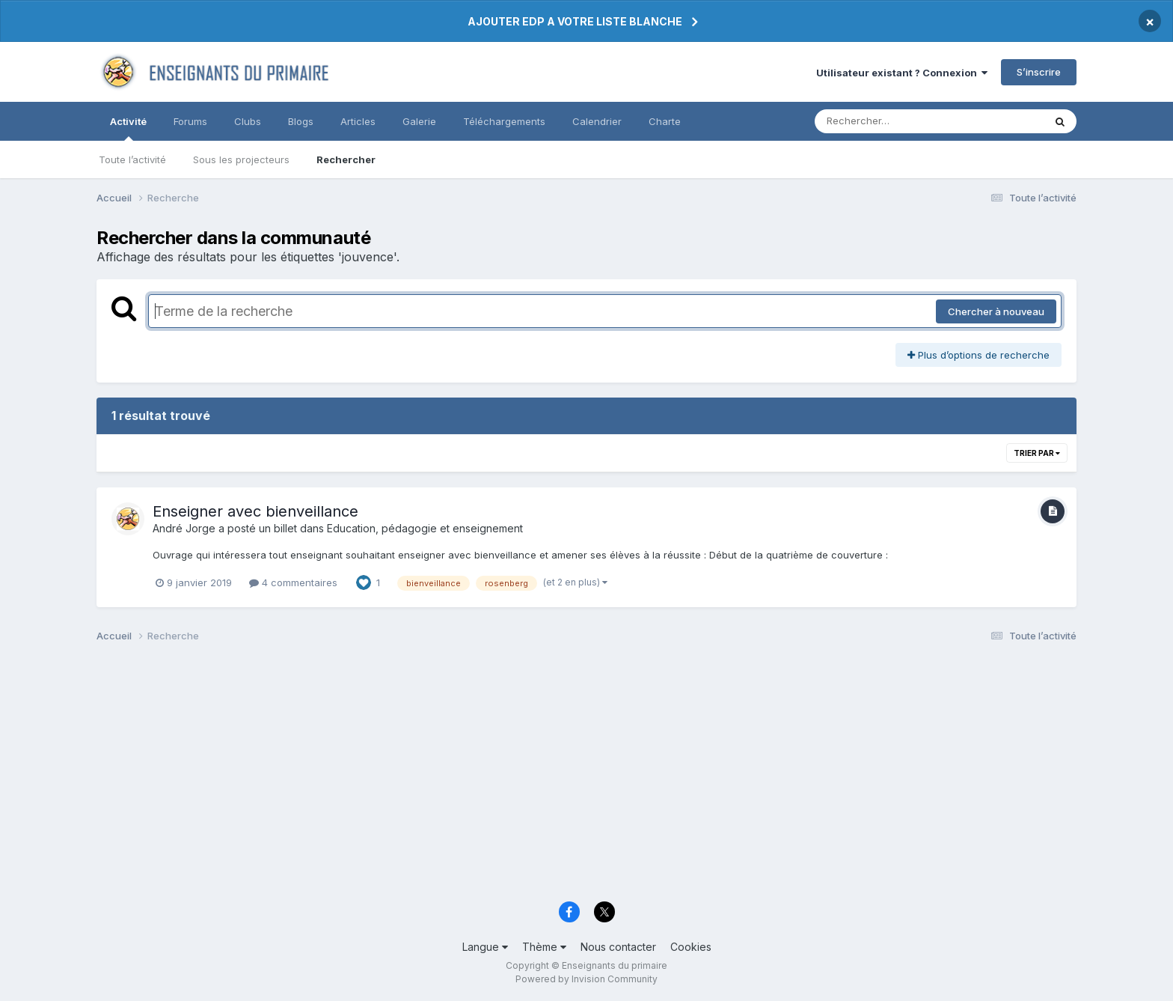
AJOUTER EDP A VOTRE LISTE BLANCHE (575, 21)
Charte (665, 121)
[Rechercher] (886, 121)
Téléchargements (504, 121)
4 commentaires (293, 582)
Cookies (690, 946)
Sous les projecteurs (241, 159)
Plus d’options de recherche (978, 355)
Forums (190, 121)
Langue (485, 946)
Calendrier (597, 121)
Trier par (1037, 452)
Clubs (247, 121)
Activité (128, 128)
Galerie (419, 121)
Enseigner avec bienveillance (255, 511)
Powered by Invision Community (586, 979)
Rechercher (346, 159)
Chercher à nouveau (996, 311)
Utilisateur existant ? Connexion (901, 73)
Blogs (300, 121)
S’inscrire (1039, 72)
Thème (544, 946)
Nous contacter (618, 946)
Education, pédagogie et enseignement (425, 528)
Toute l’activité (132, 159)
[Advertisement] (545, 776)
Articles (358, 121)
